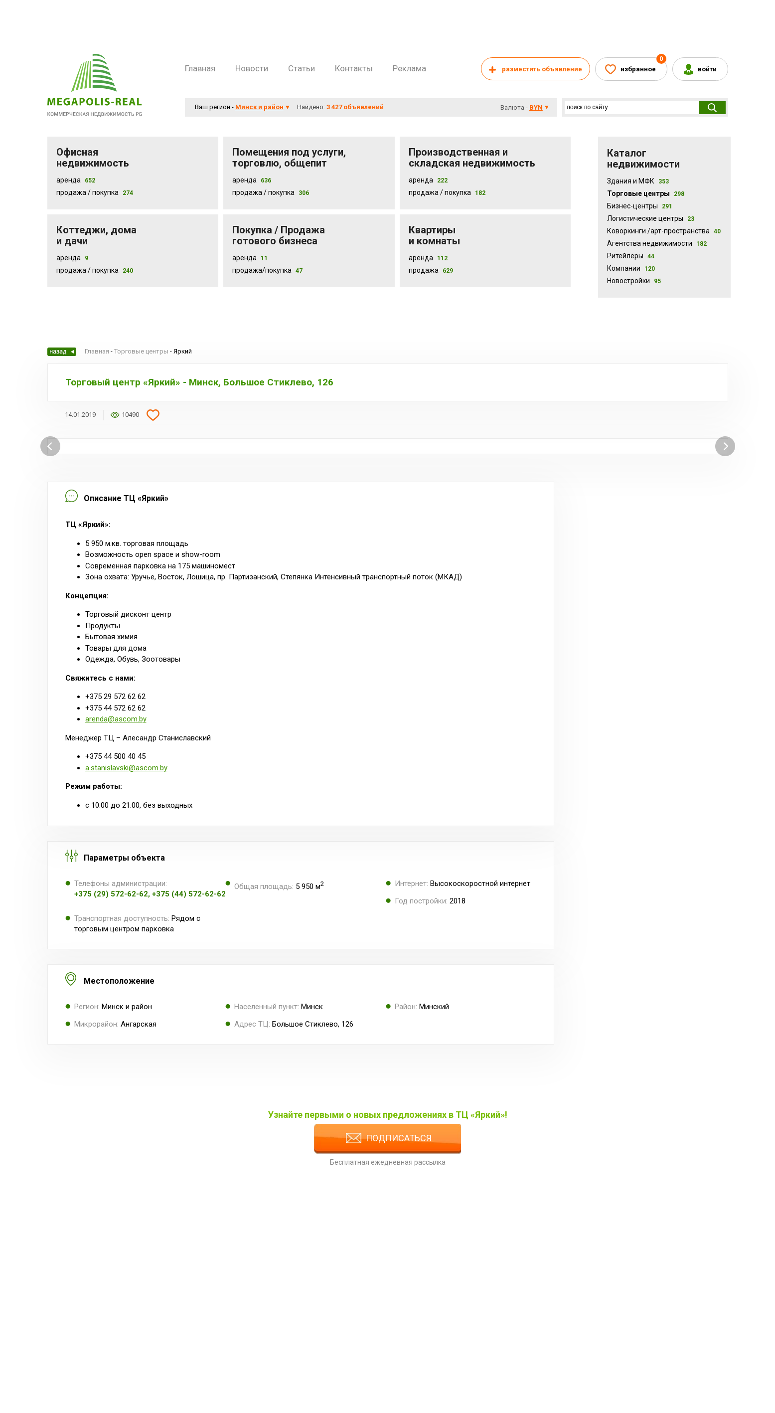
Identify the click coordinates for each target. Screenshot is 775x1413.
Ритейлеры (630, 256)
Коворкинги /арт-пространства (664, 231)
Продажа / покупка (263, 192)
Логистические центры (650, 218)
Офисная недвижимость (92, 157)
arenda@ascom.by (116, 718)
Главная (200, 68)
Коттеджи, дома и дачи (96, 235)
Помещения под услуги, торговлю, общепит (289, 157)
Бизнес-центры (639, 206)
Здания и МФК (638, 181)
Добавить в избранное (153, 415)
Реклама (409, 68)
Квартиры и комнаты (434, 235)
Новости (251, 68)
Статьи (301, 68)
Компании (631, 268)
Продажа (424, 270)
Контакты (354, 68)
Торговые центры (645, 193)
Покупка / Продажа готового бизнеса (278, 235)
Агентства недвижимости (657, 243)
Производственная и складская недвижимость (472, 157)
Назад (61, 352)
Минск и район (259, 107)
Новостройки (634, 281)
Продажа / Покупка (87, 192)
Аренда (68, 180)
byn (536, 107)
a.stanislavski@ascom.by (126, 767)
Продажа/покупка (262, 270)
